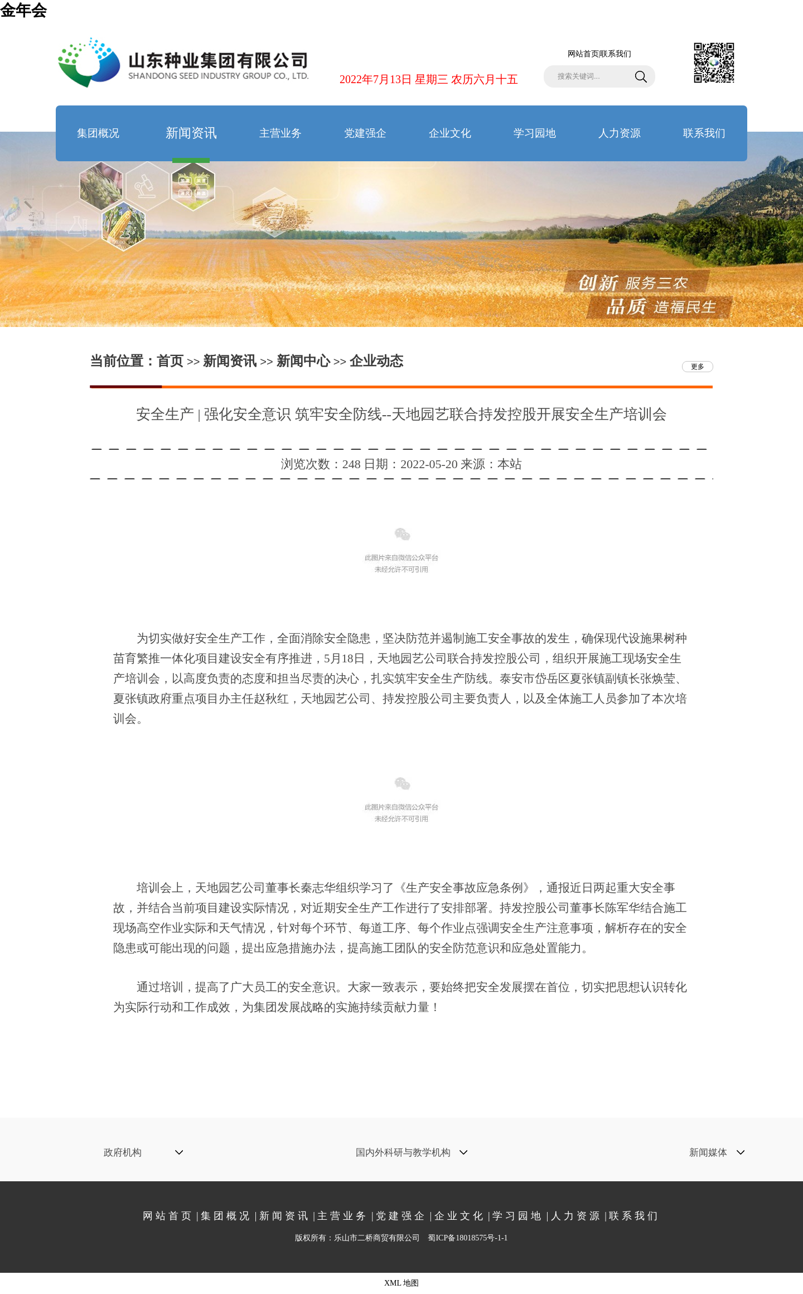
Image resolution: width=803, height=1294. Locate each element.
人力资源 (619, 133)
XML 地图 (401, 1283)
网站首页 (583, 54)
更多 (697, 367)
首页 (170, 361)
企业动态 (376, 361)
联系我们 (615, 54)
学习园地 (535, 133)
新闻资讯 (191, 143)
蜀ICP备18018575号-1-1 (467, 1238)
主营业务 (280, 133)
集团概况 (98, 133)
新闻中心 (303, 361)
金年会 (23, 10)
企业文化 (450, 133)
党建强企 (365, 133)
